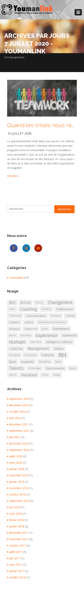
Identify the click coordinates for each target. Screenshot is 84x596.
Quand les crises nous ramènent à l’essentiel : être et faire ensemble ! (42, 125)
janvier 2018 (15, 526)
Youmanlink (15, 277)
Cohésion (46, 309)
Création (14, 322)
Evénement (61, 329)
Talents (16, 368)
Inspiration (35, 342)
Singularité (27, 362)
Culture (29, 322)
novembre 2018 (18, 488)
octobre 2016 (16, 577)
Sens (12, 361)
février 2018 (15, 520)
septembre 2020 (18, 450)
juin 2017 (13, 558)
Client (12, 309)
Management (38, 348)
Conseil (70, 316)
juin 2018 (13, 507)
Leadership (16, 348)
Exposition (26, 335)
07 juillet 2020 (19, 133)
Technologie (34, 368)
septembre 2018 (18, 501)
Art (12, 302)
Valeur (72, 368)
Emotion (14, 329)
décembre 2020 (17, 443)
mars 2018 (14, 513)
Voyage (56, 374)
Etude (45, 328)
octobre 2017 (16, 545)
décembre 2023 (17, 405)
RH (62, 355)
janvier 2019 (15, 482)
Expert (12, 335)
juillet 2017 (14, 552)
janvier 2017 (15, 571)
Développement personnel (52, 322)
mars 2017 (14, 564)
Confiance (56, 315)
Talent (58, 361)
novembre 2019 (18, 475)
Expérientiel (69, 335)
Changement (60, 302)
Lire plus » (13, 176)
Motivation (14, 355)
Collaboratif (15, 315)
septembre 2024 (18, 399)
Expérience (46, 335)
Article (25, 302)
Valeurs (12, 374)
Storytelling (44, 361)
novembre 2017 (18, 539)
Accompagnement (14, 57)
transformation (55, 368)
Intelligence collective (59, 342)
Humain (17, 342)
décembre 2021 (17, 424)
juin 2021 (13, 437)
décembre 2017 (17, 533)
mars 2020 (14, 462)
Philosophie (30, 355)
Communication (36, 316)
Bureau (39, 302)
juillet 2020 (14, 456)
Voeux (45, 374)
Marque (59, 348)
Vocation (29, 374)
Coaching (28, 309)
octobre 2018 (16, 494)
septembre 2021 (18, 431)
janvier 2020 (15, 469)
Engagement (31, 328)
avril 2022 (14, 418)
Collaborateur (64, 309)
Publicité (47, 355)
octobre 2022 (16, 411)
